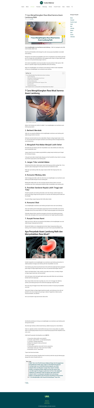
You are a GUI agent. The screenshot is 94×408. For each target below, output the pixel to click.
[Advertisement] (16, 44)
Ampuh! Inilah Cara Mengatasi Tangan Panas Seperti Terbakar (44, 367)
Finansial (38, 6)
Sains (63, 6)
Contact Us (47, 401)
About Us (47, 400)
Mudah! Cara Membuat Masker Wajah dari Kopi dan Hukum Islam (44, 369)
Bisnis (27, 6)
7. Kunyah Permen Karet (31, 85)
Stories (50, 6)
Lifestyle (32, 6)
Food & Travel (57, 6)
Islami (22, 6)
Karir (71, 26)
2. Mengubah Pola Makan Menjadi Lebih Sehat (35, 78)
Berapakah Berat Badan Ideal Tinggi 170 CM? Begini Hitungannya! (45, 364)
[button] (72, 6)
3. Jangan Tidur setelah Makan (33, 79)
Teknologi (44, 6)
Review (68, 6)
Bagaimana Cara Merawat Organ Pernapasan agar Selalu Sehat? (44, 372)
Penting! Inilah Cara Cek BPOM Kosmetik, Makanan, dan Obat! (44, 366)
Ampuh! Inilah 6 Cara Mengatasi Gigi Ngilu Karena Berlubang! (43, 374)
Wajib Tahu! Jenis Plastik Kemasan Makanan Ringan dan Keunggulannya (46, 363)
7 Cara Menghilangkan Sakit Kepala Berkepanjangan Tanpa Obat (44, 377)
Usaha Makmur (49, 3)
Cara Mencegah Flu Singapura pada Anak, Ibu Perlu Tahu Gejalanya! (45, 370)
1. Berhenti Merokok (31, 76)
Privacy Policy (47, 403)
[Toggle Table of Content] (62, 73)
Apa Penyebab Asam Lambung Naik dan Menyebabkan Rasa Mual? (39, 86)
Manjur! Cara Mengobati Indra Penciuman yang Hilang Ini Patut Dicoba (46, 375)
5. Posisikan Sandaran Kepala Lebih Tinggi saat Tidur (37, 82)
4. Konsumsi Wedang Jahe (32, 80)
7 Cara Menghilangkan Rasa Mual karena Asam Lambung (38, 75)
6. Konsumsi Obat (30, 83)
